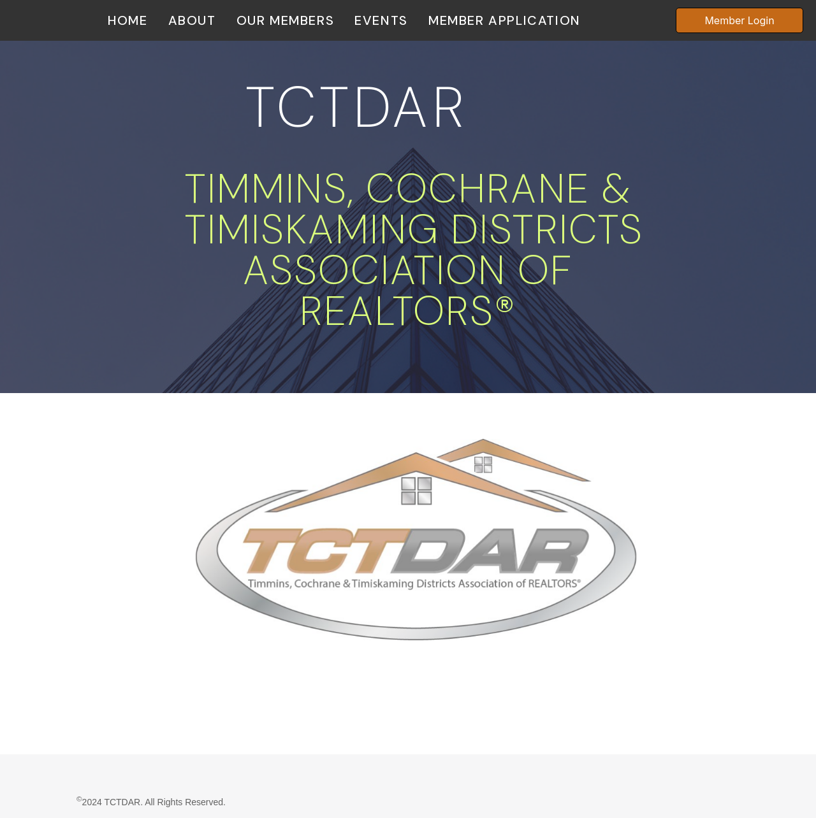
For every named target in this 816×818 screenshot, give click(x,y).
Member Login (739, 20)
